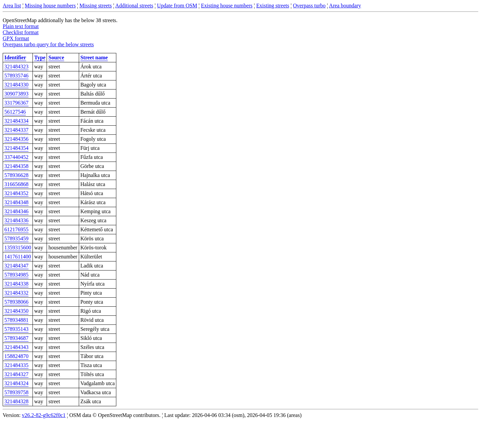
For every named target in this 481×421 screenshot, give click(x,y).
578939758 (16, 392)
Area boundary (345, 5)
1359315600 (17, 247)
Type (39, 57)
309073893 (16, 94)
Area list (12, 5)
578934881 (16, 320)
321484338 (16, 284)
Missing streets (95, 5)
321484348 (16, 202)
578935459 (16, 238)
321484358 (16, 166)
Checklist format (21, 32)
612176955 (16, 229)
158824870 (16, 356)
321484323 (16, 66)
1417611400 (17, 256)
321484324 (16, 383)
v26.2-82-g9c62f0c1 (43, 415)
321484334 (16, 121)
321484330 (16, 84)
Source (56, 57)
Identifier (15, 57)
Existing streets (272, 5)
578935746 (16, 75)
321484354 (16, 148)
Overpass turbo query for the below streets (48, 44)
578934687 (16, 338)
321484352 (16, 193)
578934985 (16, 275)
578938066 (16, 302)
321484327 (16, 374)
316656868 (16, 184)
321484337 (16, 130)
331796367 (16, 103)
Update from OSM (177, 5)
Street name (94, 57)
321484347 (16, 265)
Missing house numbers (50, 5)
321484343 (16, 347)
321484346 (16, 211)
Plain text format (21, 26)
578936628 (16, 175)
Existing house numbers (227, 5)
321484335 (16, 365)
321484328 (16, 401)
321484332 (16, 293)
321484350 (16, 311)
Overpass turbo (309, 5)
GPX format (16, 38)
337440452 (16, 157)
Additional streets (134, 5)
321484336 (16, 220)
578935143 (16, 329)
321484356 (16, 139)
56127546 (15, 112)
